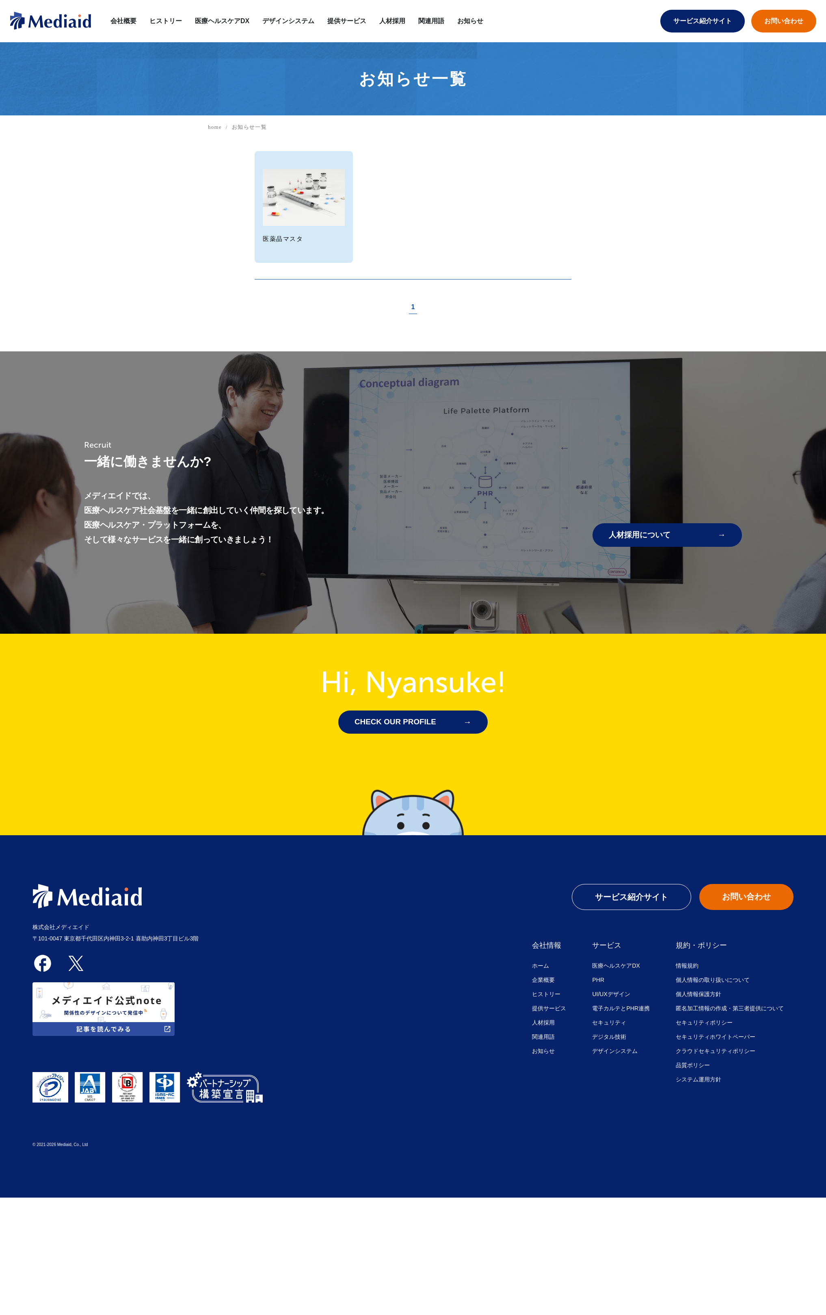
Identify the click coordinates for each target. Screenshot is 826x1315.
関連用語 (431, 20)
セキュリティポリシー (704, 1023)
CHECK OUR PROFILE (398, 722)
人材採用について (641, 535)
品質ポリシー (693, 1065)
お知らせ (470, 20)
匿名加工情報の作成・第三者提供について (730, 1008)
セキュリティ (609, 1023)
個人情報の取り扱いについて (713, 980)
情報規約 (687, 966)
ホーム (540, 966)
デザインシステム (288, 20)
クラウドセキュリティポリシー (715, 1051)
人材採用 (392, 20)
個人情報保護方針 (698, 994)
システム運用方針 (698, 1080)
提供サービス (346, 20)
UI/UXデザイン (611, 994)
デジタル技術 (609, 1037)
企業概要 (543, 980)
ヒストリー (165, 20)
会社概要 (123, 20)
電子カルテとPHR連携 (621, 1008)
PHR (598, 980)
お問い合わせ (783, 20)
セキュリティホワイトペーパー (715, 1037)
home (215, 127)
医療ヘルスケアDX (616, 966)
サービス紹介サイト (702, 20)
